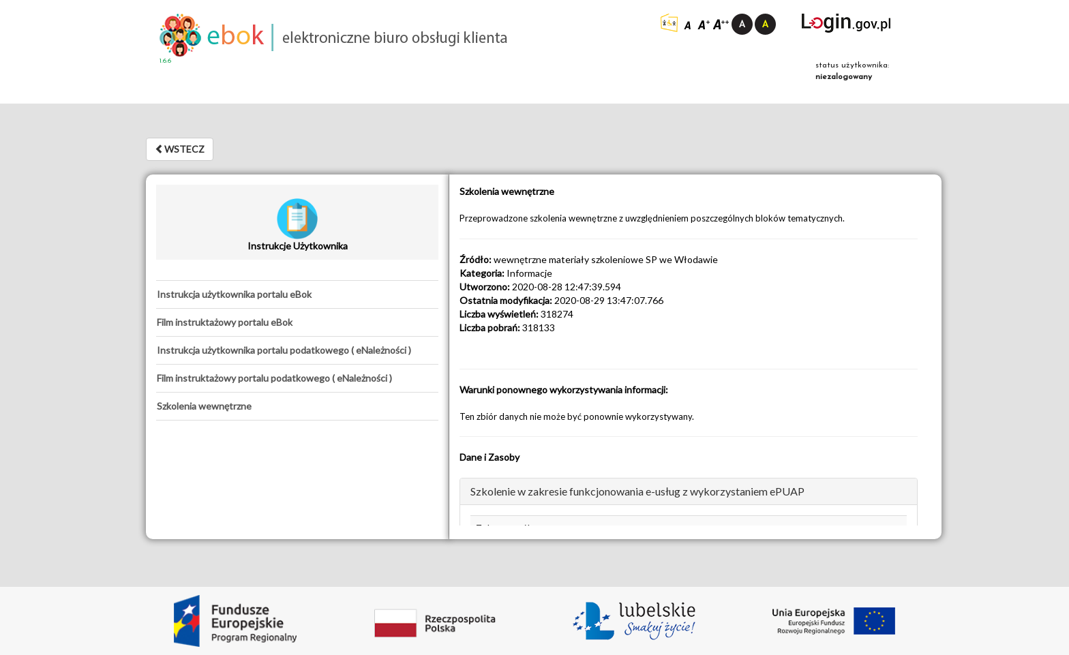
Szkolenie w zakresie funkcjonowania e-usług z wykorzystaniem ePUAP (637, 491)
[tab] (297, 294)
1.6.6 (165, 61)
